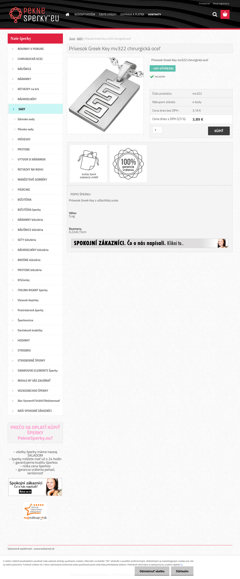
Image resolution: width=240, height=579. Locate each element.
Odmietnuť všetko (152, 571)
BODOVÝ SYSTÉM (85, 14)
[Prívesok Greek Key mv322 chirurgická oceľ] (105, 59)
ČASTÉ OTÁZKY (108, 14)
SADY (80, 39)
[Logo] (35, 14)
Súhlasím (182, 571)
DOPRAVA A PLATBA (132, 14)
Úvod (72, 39)
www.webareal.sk (44, 548)
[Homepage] (67, 14)
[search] (214, 14)
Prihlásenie (204, 3)
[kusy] (157, 130)
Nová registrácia (221, 3)
